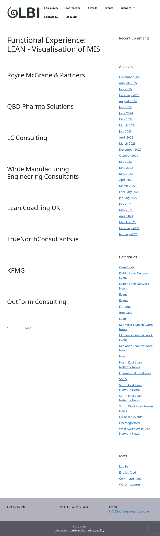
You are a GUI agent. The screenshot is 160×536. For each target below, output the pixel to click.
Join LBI (71, 16)
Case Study (127, 267)
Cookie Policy (77, 530)
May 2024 (126, 119)
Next (30, 328)
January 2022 (128, 198)
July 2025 (125, 89)
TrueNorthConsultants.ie (43, 239)
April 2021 (126, 216)
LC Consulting (27, 137)
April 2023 (126, 137)
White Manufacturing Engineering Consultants (43, 173)
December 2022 (130, 149)
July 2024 (125, 107)
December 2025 (130, 77)
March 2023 (127, 143)
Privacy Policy (95, 530)
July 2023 (125, 131)
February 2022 (129, 192)
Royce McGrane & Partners (46, 75)
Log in (123, 466)
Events (108, 7)
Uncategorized (129, 423)
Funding (125, 306)
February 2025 (129, 95)
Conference (73, 7)
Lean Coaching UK (33, 207)
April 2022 (126, 180)
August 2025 (128, 83)
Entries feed (127, 472)
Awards (92, 7)
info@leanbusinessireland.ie (129, 511)
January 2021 (128, 234)
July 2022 (125, 162)
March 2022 (127, 186)
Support (129, 8)
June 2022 (126, 168)
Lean (122, 319)
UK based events (130, 417)
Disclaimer (61, 530)
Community (51, 7)
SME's (123, 379)
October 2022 (128, 155)
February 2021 (129, 228)
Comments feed (130, 478)
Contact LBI (51, 16)
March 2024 (127, 125)
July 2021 (125, 204)
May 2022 (126, 174)
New (122, 356)
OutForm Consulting (36, 301)
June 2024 (126, 113)
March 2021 (127, 222)
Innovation (126, 313)
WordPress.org (129, 484)
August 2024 (128, 101)
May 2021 (126, 210)
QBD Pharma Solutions (40, 106)
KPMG (16, 270)
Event (123, 294)
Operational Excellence (135, 373)
